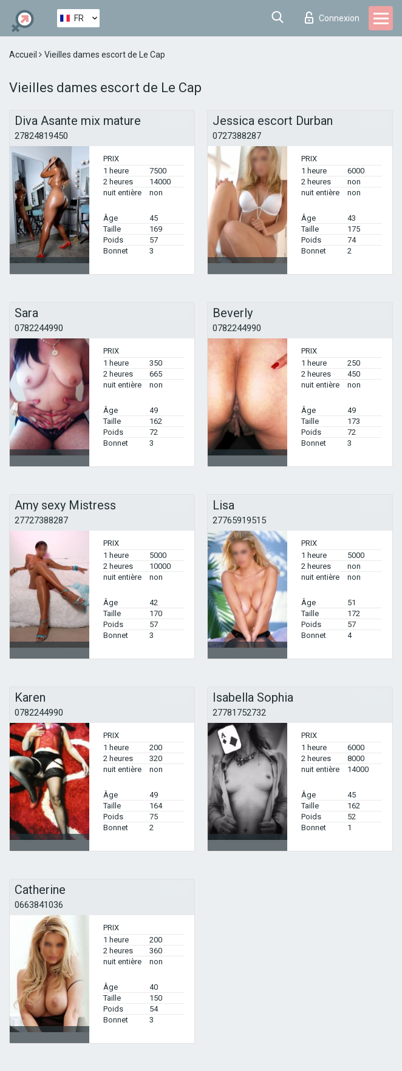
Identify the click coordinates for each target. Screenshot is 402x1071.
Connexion (332, 17)
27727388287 (41, 520)
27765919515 (239, 520)
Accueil (24, 54)
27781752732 (239, 712)
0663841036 (39, 904)
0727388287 (237, 135)
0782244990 (39, 328)
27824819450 (41, 135)
